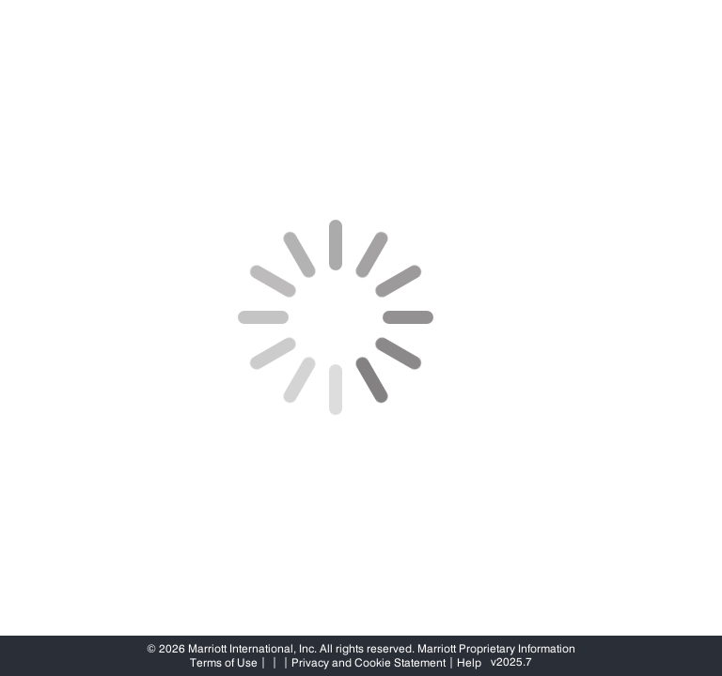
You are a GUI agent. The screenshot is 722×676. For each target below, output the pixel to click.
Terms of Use (224, 662)
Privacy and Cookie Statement (368, 662)
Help (469, 662)
